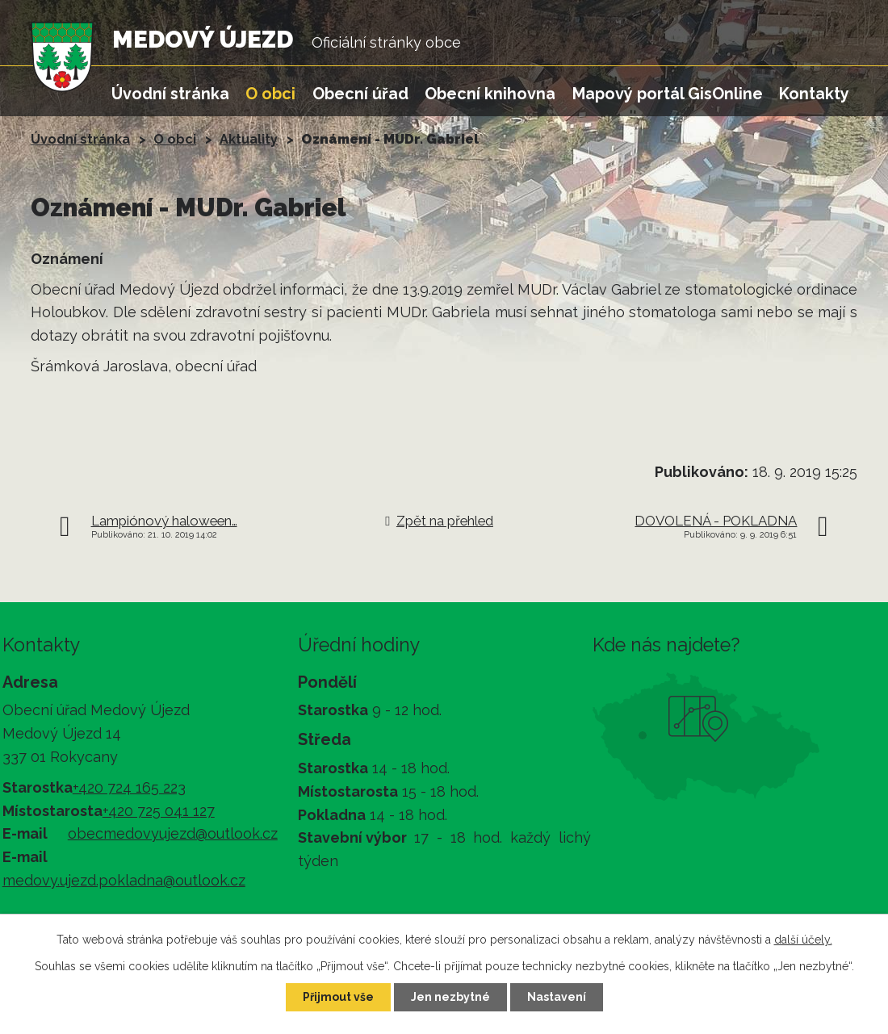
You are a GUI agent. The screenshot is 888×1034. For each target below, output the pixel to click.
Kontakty (814, 93)
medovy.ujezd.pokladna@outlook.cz (123, 880)
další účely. (803, 939)
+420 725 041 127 (159, 810)
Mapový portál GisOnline (667, 93)
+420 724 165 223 (129, 787)
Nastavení (556, 996)
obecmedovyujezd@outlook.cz (173, 833)
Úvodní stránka (170, 93)
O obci (270, 93)
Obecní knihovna (490, 93)
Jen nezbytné (450, 996)
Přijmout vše (338, 996)
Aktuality (249, 139)
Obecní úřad (360, 93)
